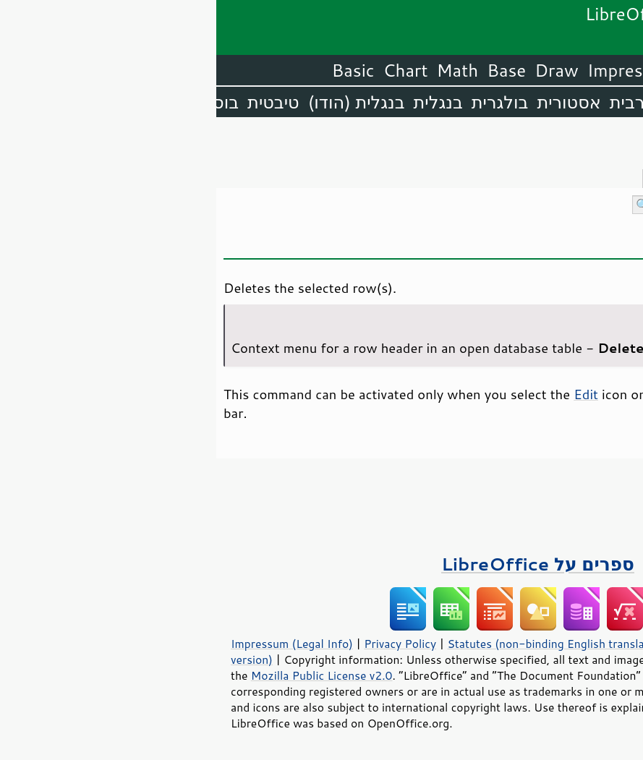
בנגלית (222, 102)
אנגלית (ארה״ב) (577, 102)
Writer (513, 70)
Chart (189, 70)
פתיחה (604, 243)
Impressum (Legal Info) (75, 644)
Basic (137, 70)
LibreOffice (593, 70)
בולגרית (283, 102)
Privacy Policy (184, 644)
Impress (403, 70)
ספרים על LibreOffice (321, 563)
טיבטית (57, 102)
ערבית (416, 102)
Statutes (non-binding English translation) (341, 644)
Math (242, 70)
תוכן (629, 146)
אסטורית (352, 102)
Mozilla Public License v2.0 (105, 675)
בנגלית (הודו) (140, 102)
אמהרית (478, 102)
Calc (461, 70)
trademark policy (523, 707)
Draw (340, 70)
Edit (369, 394)
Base (290, 70)
